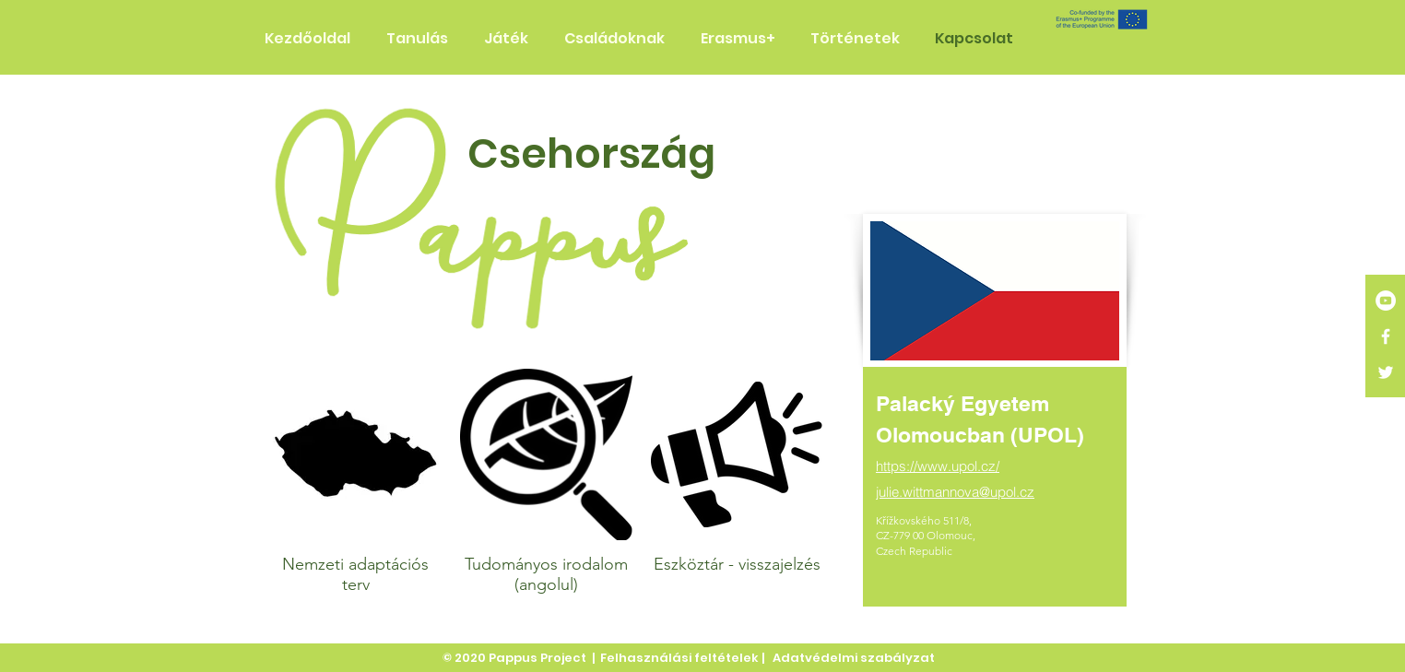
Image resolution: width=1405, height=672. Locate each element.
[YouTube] (1385, 300)
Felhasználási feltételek (679, 657)
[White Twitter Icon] (1385, 372)
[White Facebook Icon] (1385, 336)
